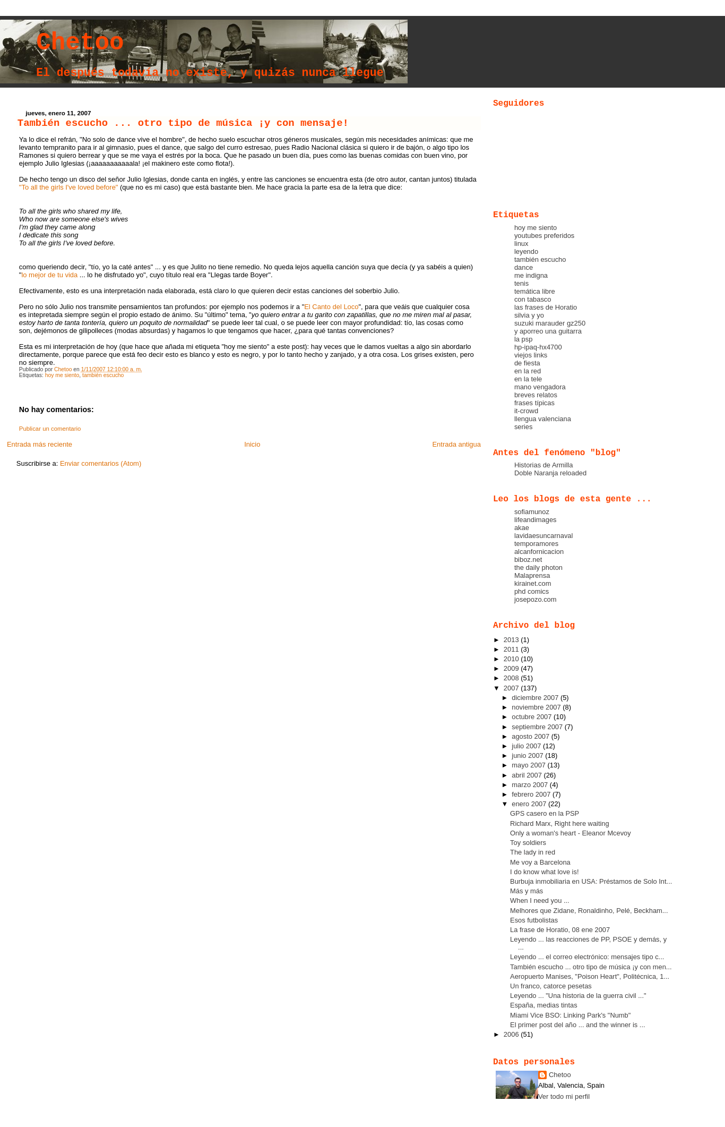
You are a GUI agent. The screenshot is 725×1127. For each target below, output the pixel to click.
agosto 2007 (531, 736)
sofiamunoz (531, 512)
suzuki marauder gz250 (549, 323)
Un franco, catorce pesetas (551, 986)
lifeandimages (535, 520)
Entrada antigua (456, 444)
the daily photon (538, 567)
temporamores (536, 544)
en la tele (528, 379)
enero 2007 (530, 804)
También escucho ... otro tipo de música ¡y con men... (590, 967)
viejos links (530, 355)
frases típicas (534, 403)
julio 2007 (527, 746)
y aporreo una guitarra (548, 331)
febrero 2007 (532, 794)
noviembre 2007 (537, 707)
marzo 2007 (531, 785)
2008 (512, 678)
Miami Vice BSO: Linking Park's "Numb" (570, 1015)
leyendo (526, 251)
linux (521, 243)
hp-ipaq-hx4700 (538, 347)
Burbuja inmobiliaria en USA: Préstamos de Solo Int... (591, 881)
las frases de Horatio (545, 307)
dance (523, 267)
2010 (512, 659)
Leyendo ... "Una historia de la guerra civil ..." (578, 996)
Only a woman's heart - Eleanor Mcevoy (570, 833)
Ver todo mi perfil (564, 1096)
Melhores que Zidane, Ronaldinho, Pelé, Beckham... (589, 911)
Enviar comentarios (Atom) (100, 463)
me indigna (531, 275)
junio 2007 (528, 755)
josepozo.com (535, 599)
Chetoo (80, 43)
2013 (512, 640)
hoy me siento (62, 375)
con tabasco (532, 299)
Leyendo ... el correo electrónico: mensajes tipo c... (587, 957)
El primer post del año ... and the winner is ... (577, 1025)
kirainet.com (532, 583)
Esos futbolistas (534, 920)
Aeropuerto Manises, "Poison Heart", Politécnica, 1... (589, 976)
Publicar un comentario (50, 428)
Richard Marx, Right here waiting (559, 823)
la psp (523, 339)
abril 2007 (527, 775)
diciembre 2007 (536, 698)
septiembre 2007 (538, 727)
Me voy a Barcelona (540, 862)
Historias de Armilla (543, 465)
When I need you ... (539, 900)
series (523, 427)
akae (521, 528)
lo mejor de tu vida (49, 275)
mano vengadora (540, 387)
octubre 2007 (533, 717)
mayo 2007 (529, 765)
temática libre (534, 291)
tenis (521, 283)
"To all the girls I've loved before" (68, 187)
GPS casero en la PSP (544, 813)
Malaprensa (532, 575)
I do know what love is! (544, 872)
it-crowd (526, 411)
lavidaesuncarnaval (543, 536)
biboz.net (528, 560)
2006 (512, 1034)
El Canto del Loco (331, 307)
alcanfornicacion (539, 552)
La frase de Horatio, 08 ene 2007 (560, 930)
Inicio (252, 444)
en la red (527, 371)
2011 (512, 649)
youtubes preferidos (544, 236)
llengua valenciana (542, 419)
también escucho (103, 375)
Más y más (526, 891)
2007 (512, 688)
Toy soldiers (528, 843)
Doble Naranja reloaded (550, 473)
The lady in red (532, 852)
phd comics (531, 591)
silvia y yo (529, 315)
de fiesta (527, 363)
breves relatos (535, 395)
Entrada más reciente (39, 444)
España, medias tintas (543, 1005)
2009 (512, 668)
